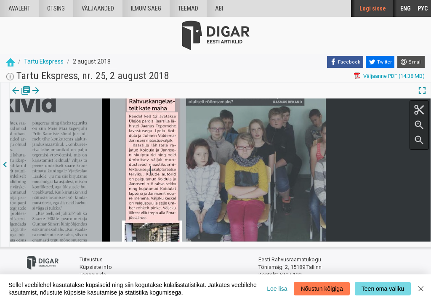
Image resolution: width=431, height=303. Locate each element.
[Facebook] (345, 62)
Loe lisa (277, 288)
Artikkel (59, 96)
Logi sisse (372, 8)
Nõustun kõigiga (322, 288)
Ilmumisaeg (146, 8)
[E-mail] (411, 62)
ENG (405, 8)
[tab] (21, 96)
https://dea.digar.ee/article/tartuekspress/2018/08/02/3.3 (80, 119)
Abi (219, 8)
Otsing (56, 8)
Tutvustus (91, 255)
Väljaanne (21, 96)
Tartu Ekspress (44, 61)
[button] (72, 96)
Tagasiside (93, 269)
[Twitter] (380, 62)
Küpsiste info (96, 262)
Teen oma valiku (383, 288)
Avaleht (19, 8)
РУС (423, 8)
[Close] (421, 288)
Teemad (188, 8)
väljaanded (98, 8)
